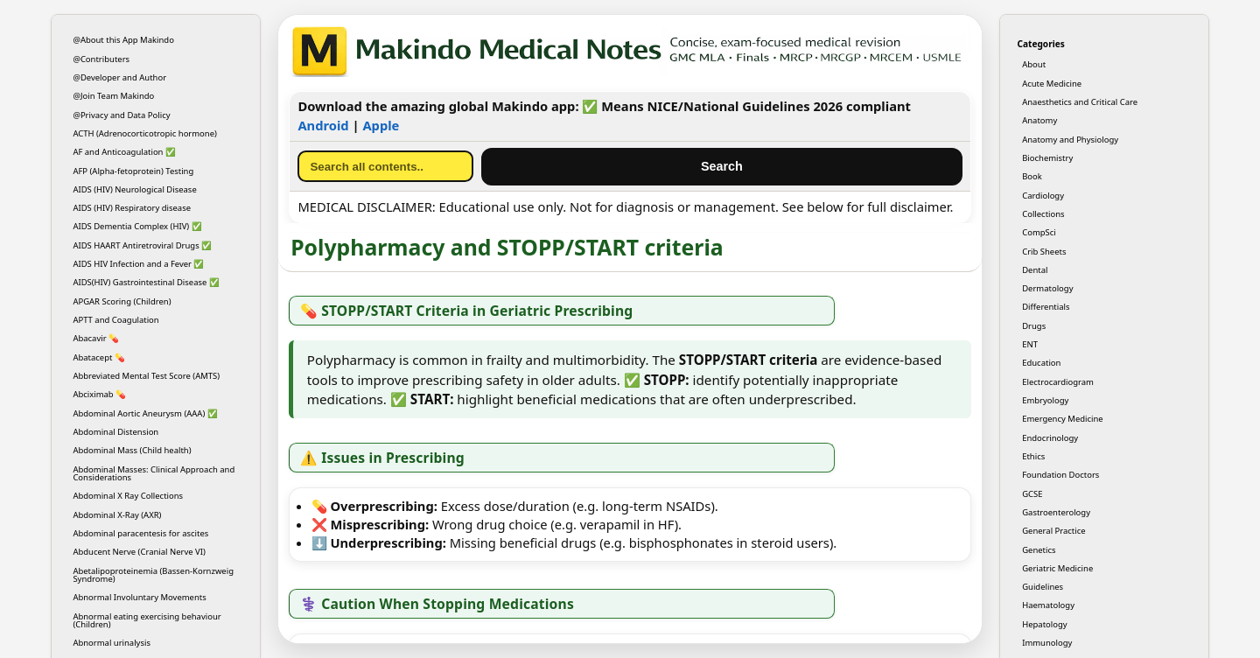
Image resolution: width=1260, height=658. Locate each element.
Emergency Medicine (1062, 418)
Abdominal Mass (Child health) (132, 450)
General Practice (1053, 530)
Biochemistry (1047, 158)
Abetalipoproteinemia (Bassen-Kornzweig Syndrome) (153, 574)
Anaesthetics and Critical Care (1080, 102)
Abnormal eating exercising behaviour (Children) (146, 620)
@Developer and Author (119, 77)
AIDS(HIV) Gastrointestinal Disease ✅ (146, 282)
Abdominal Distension (115, 432)
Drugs (1034, 326)
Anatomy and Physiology (1070, 139)
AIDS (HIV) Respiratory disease (132, 208)
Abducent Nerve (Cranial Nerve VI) (139, 551)
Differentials (1045, 306)
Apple (380, 125)
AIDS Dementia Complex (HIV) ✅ (137, 226)
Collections (1043, 214)
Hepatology (1044, 624)
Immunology (1047, 642)
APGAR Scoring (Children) (122, 301)
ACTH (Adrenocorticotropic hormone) (145, 133)
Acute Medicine (1052, 83)
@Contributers (101, 59)
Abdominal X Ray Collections (128, 495)
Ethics (1033, 456)
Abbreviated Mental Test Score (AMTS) (146, 376)
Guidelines (1042, 586)
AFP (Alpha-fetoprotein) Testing (133, 171)
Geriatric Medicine (1057, 568)
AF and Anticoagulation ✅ (124, 152)
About (1034, 64)
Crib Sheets (1044, 251)
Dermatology (1047, 288)
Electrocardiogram (1058, 382)
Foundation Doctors (1060, 474)
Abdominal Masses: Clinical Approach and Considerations (153, 473)
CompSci (1039, 232)
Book (1032, 176)
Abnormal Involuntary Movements (139, 597)
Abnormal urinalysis (111, 642)
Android (323, 125)
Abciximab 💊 (99, 394)
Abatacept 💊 (99, 357)
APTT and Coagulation (115, 320)
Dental (1034, 270)
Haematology (1048, 605)
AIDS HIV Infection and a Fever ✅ (138, 264)
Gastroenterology (1056, 512)
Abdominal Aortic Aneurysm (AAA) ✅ (145, 413)
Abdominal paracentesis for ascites (140, 533)
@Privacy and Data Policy (121, 115)
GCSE (1032, 494)
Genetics (1038, 550)
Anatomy (1039, 120)
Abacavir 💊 (96, 338)
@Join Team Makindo (113, 96)
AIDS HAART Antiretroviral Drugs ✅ (142, 245)
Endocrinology (1050, 438)
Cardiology (1043, 195)
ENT (1030, 344)
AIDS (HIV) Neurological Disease (134, 189)
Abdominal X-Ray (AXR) (117, 515)
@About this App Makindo (123, 40)
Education (1041, 362)
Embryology (1045, 400)
